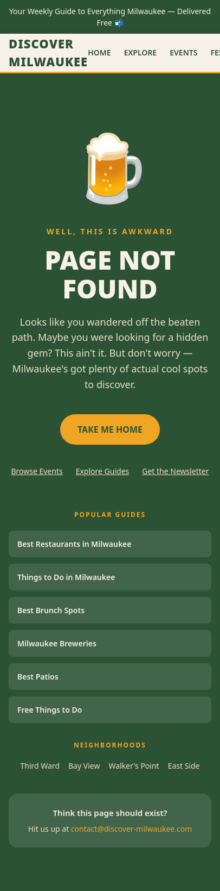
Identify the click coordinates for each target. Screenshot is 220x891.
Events (183, 52)
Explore (140, 52)
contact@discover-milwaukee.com (131, 829)
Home (99, 52)
